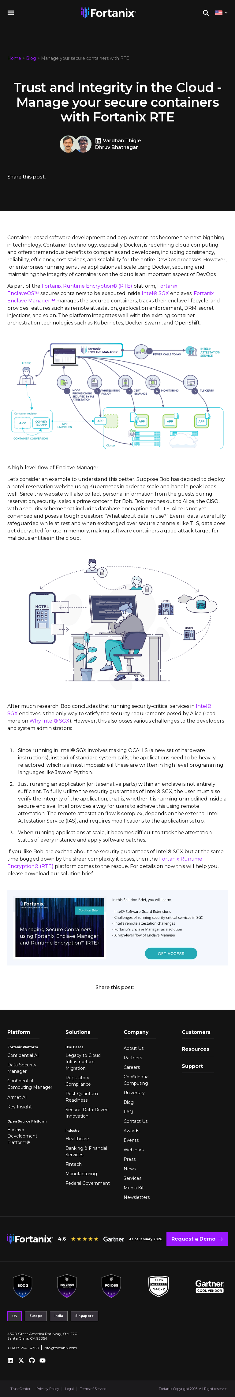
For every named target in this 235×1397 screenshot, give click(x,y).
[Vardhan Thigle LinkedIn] (99, 141)
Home (14, 58)
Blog (31, 58)
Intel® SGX (155, 293)
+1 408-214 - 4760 (23, 1347)
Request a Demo (193, 1239)
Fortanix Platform (22, 1047)
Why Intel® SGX (49, 721)
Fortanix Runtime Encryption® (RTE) (87, 286)
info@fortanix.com (60, 1347)
